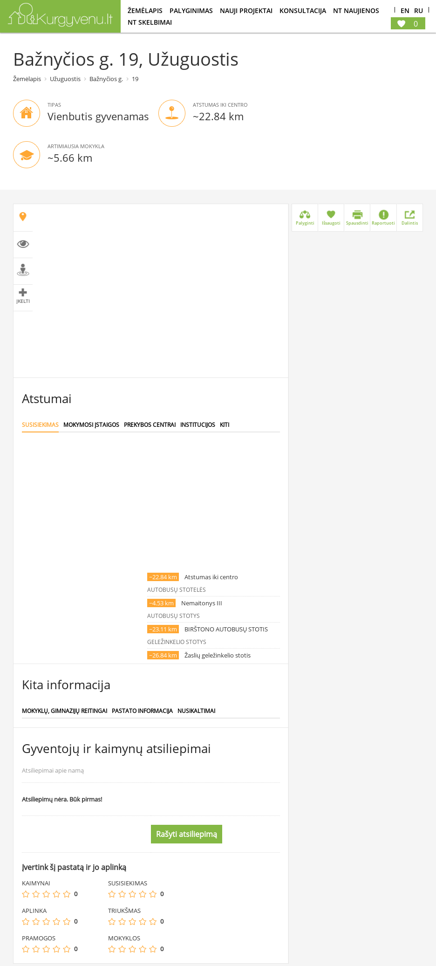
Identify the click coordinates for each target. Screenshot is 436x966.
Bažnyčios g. (106, 79)
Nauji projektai (246, 10)
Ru (418, 11)
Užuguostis (65, 79)
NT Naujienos (356, 10)
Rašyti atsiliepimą (186, 834)
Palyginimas (191, 10)
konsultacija (302, 10)
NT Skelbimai (150, 22)
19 (135, 79)
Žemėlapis (145, 10)
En (405, 11)
